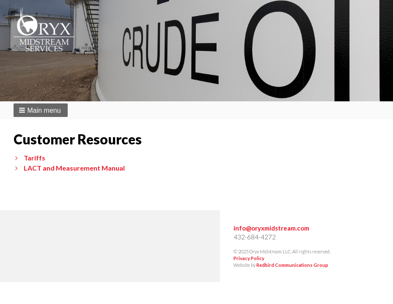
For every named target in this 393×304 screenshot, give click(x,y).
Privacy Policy (249, 258)
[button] (41, 110)
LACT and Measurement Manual (74, 168)
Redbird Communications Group (292, 265)
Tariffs (34, 158)
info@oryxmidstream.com (271, 228)
